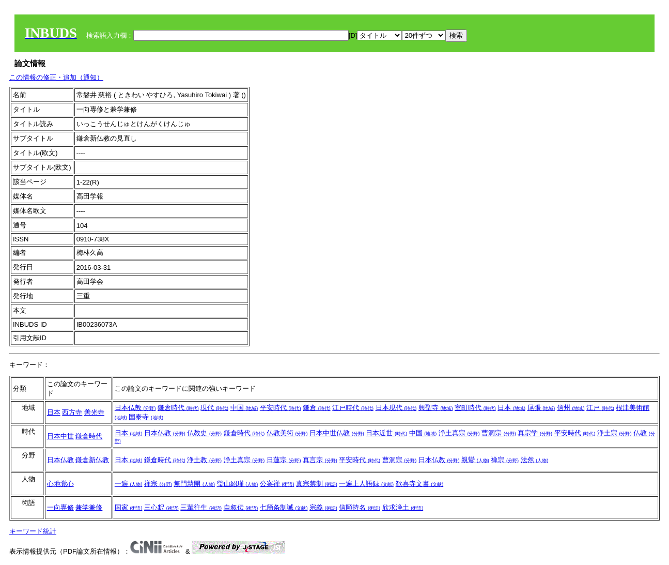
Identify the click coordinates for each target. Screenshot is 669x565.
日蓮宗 (284, 460)
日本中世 (60, 436)
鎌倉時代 (178, 407)
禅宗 (505, 460)
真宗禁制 (316, 483)
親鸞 (475, 460)
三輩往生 (201, 507)
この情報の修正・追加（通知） (56, 77)
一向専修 (60, 507)
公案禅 (277, 483)
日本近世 (386, 433)
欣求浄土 (403, 507)
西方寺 (72, 412)
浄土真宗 (459, 433)
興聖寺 (435, 407)
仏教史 (204, 433)
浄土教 (204, 460)
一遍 (129, 483)
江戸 (600, 407)
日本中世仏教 (336, 433)
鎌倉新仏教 (92, 460)
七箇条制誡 (284, 507)
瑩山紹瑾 (237, 483)
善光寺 (94, 412)
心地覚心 (60, 483)
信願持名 (359, 507)
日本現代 (396, 407)
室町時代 (475, 407)
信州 (571, 407)
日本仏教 (135, 407)
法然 (535, 460)
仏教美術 (287, 433)
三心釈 (161, 507)
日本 (53, 412)
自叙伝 (241, 507)
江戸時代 (353, 407)
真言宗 (320, 460)
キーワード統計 (32, 531)
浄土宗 (614, 433)
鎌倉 (317, 407)
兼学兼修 (88, 507)
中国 (244, 407)
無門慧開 (194, 483)
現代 (214, 407)
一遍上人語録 (366, 483)
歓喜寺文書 (420, 483)
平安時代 (280, 407)
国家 (129, 507)
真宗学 (535, 433)
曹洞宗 (498, 433)
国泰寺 (146, 417)
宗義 (323, 507)
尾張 (541, 407)
